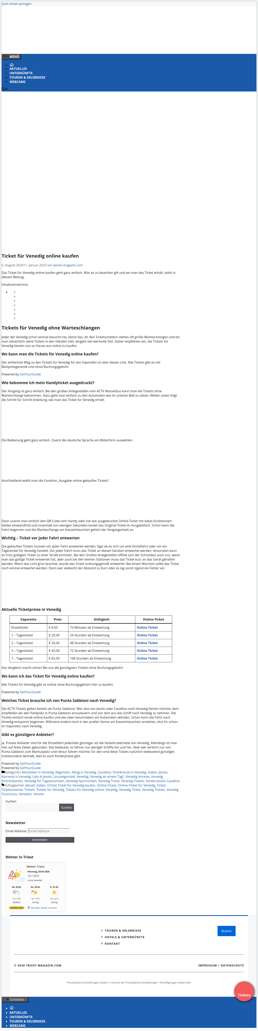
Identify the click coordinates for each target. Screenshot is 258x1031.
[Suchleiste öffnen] (5, 89)
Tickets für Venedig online (85, 789)
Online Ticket (147, 658)
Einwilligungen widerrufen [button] (175, 982)
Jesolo (163, 772)
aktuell (30, 785)
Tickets (29, 789)
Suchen (11, 801)
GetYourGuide (30, 374)
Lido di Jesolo (42, 776)
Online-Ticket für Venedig (136, 785)
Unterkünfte (21, 73)
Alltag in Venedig (84, 772)
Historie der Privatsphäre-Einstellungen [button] (134, 982)
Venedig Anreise (137, 776)
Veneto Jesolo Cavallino (163, 781)
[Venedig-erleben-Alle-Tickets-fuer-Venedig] (82, 46)
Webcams (17, 82)
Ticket (161, 785)
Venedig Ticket (109, 781)
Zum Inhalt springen (16, 4)
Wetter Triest (36, 866)
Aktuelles (18, 69)
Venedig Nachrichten (81, 781)
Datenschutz (232, 965)
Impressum (207, 965)
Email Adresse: (17, 831)
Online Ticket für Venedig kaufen (71, 785)
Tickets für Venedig (50, 789)
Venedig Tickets (132, 781)
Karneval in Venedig (16, 776)
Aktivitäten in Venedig (38, 772)
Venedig (82, 776)
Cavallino (104, 772)
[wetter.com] (17, 908)
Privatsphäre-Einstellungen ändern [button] (87, 982)
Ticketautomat (12, 789)
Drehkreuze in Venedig (129, 772)
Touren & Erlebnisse (27, 77)
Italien (152, 772)
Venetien (25, 794)
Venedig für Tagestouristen (44, 781)
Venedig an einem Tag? (107, 776)
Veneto (39, 794)
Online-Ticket (106, 785)
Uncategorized (64, 776)
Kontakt (112, 943)
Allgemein (62, 772)
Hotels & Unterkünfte (125, 937)
